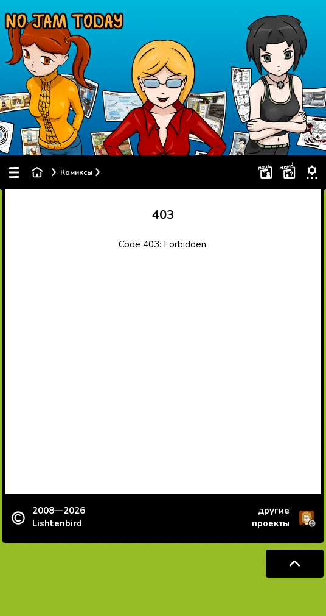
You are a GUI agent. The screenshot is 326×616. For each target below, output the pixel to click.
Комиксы (76, 172)
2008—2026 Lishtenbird (58, 516)
